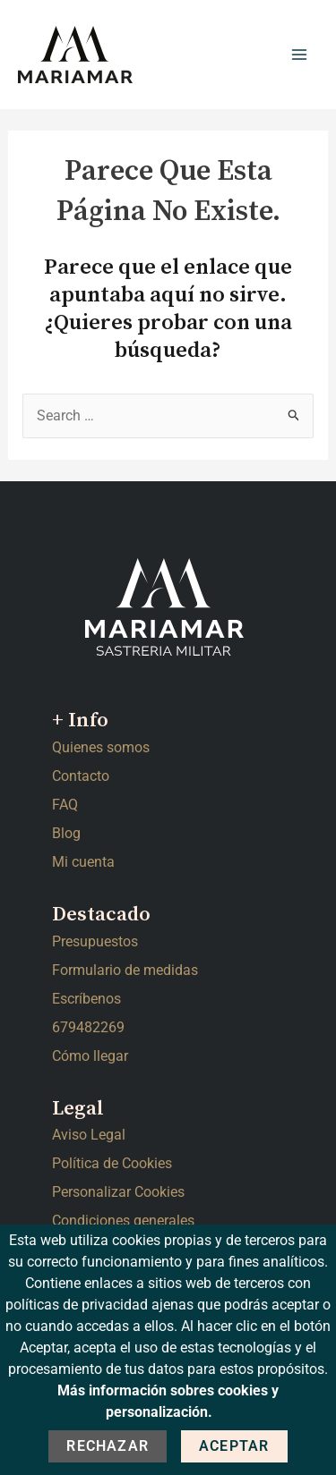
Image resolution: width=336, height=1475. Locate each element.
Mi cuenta (83, 861)
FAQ (65, 804)
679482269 (88, 1027)
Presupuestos (95, 941)
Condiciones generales (123, 1220)
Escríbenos (86, 998)
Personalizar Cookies (118, 1191)
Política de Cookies (112, 1163)
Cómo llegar (90, 1055)
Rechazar (107, 1445)
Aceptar (234, 1445)
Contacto (80, 775)
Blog (66, 833)
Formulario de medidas (125, 970)
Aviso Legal (88, 1134)
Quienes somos (101, 747)
